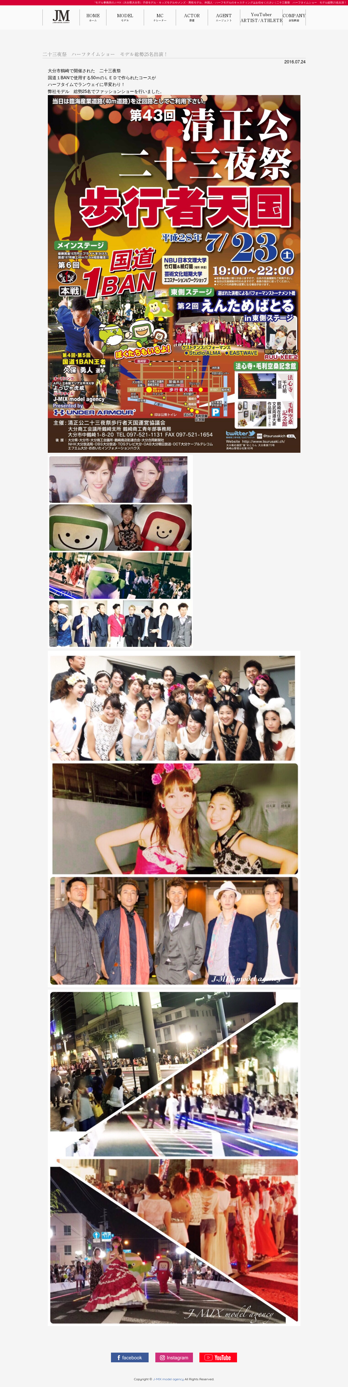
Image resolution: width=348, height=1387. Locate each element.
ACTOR (192, 17)
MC (160, 17)
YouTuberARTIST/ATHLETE (261, 17)
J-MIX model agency (169, 1379)
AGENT (224, 17)
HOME (93, 17)
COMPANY (294, 17)
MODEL (124, 17)
